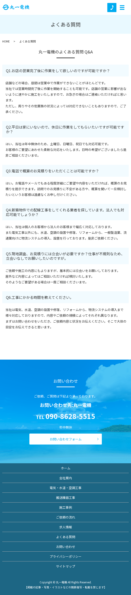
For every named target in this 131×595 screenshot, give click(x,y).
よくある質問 (65, 536)
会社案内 (65, 478)
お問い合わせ (65, 546)
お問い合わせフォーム (66, 439)
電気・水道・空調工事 (66, 487)
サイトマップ (65, 566)
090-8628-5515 (70, 416)
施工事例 (65, 507)
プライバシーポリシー (66, 556)
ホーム (65, 468)
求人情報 (65, 527)
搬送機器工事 (65, 497)
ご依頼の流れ (65, 517)
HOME (6, 41)
